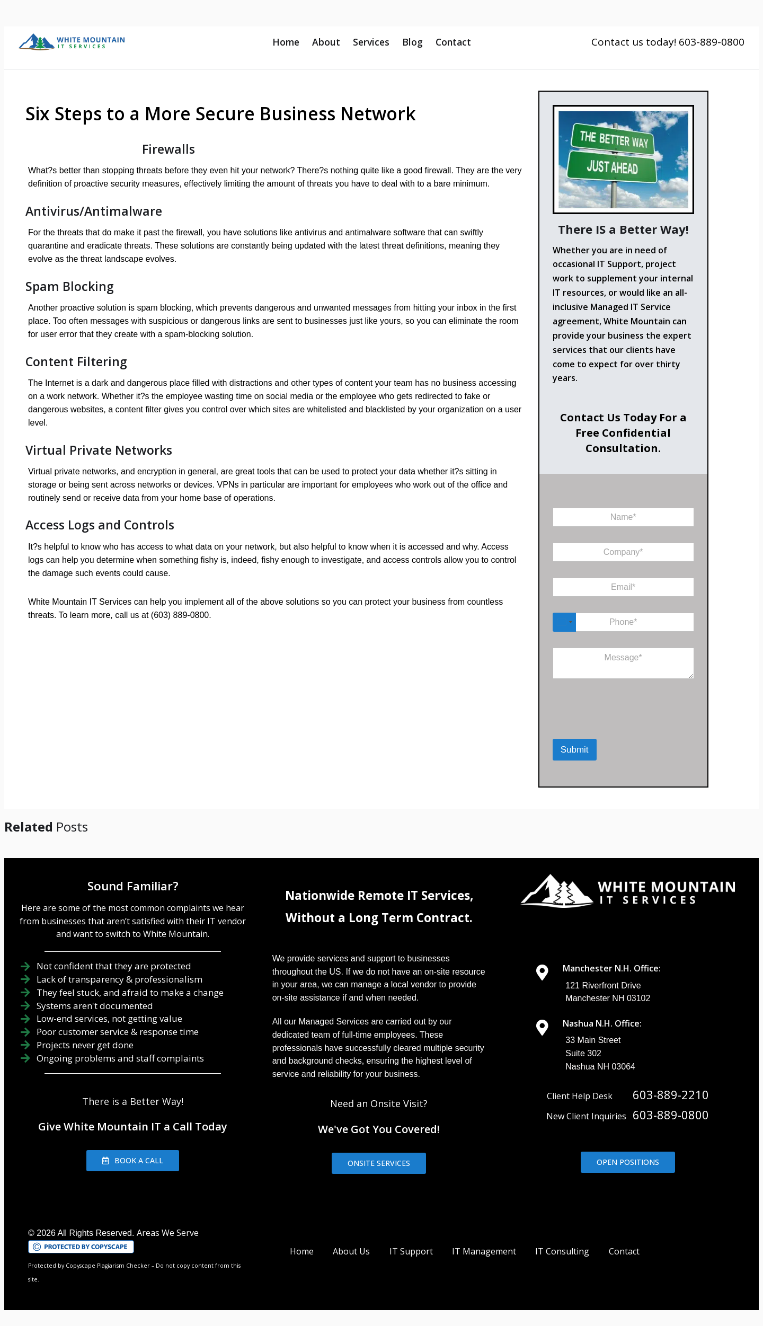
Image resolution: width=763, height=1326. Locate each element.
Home (285, 42)
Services (371, 42)
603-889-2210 (671, 1094)
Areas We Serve (168, 1233)
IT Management (484, 1251)
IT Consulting (562, 1251)
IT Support (411, 1251)
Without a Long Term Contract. (379, 917)
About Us (351, 1251)
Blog (412, 42)
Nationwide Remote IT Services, (379, 895)
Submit (575, 750)
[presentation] (607, 725)
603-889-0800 (671, 1114)
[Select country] (564, 622)
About (326, 42)
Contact (453, 42)
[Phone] (623, 622)
